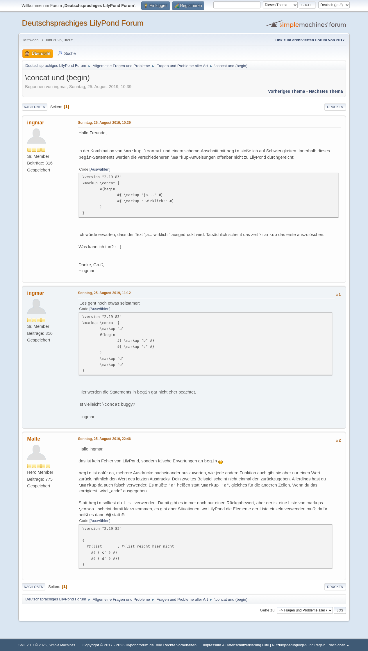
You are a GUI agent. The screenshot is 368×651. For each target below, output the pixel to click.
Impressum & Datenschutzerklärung (232, 645)
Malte (33, 439)
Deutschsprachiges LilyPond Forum (82, 23)
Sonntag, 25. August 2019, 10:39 (104, 123)
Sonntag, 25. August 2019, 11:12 (104, 293)
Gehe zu (267, 610)
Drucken (335, 107)
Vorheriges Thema (286, 91)
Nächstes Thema (326, 91)
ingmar (35, 123)
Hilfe (265, 645)
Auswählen (99, 169)
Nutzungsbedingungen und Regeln (298, 645)
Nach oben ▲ (339, 645)
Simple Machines (62, 645)
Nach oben (33, 587)
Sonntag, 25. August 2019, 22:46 (104, 439)
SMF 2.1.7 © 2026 (32, 645)
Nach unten (34, 107)
